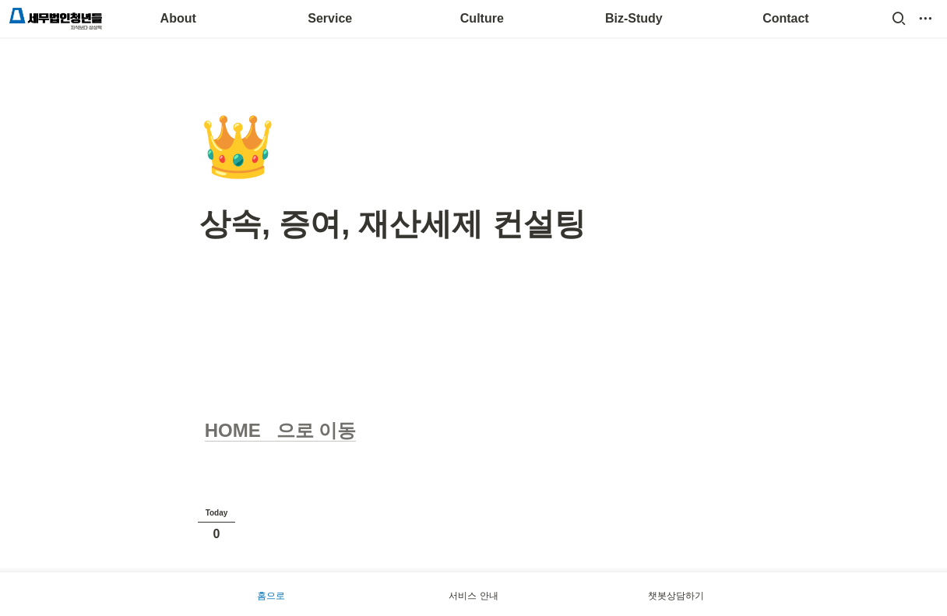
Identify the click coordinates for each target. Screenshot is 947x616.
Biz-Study (634, 18)
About (178, 18)
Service (330, 18)
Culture (482, 18)
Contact (785, 18)
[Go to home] (55, 19)
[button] (898, 19)
